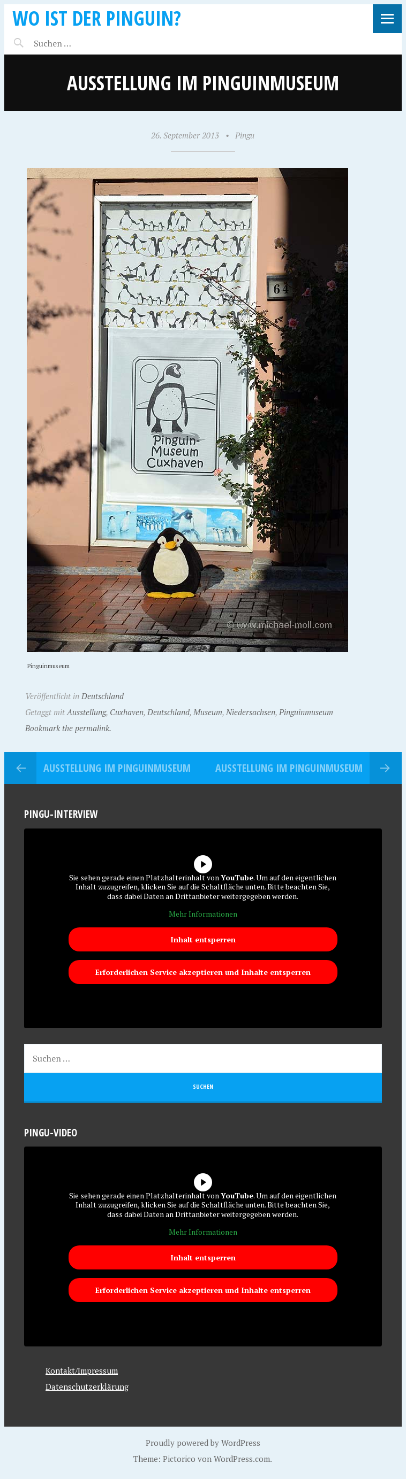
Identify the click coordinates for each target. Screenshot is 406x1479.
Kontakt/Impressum (82, 1370)
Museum (207, 712)
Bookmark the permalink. (68, 728)
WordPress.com (242, 1458)
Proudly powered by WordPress (203, 1442)
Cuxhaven (127, 712)
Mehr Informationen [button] (203, 914)
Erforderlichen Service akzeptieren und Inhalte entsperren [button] (203, 972)
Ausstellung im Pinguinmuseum (117, 768)
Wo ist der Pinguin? (96, 18)
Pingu (244, 135)
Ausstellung (86, 712)
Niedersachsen (250, 712)
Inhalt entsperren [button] (203, 939)
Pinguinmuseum (306, 712)
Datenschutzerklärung (87, 1386)
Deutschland (102, 696)
